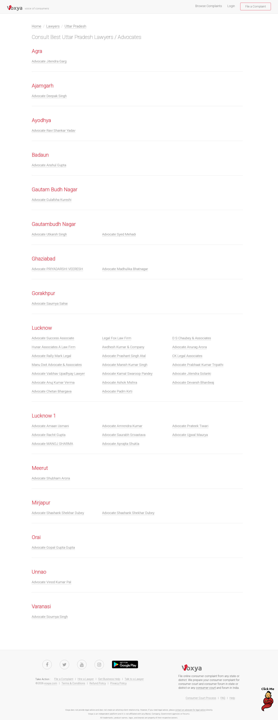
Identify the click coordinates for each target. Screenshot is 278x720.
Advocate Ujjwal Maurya (190, 435)
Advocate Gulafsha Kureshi (51, 200)
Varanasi (41, 606)
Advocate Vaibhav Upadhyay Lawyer (58, 374)
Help (232, 698)
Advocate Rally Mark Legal (51, 356)
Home (36, 26)
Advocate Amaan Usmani (50, 426)
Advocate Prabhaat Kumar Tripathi (197, 365)
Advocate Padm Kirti (117, 391)
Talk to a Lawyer (134, 679)
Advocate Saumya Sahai (50, 303)
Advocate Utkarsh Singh (49, 234)
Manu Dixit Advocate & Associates (57, 365)
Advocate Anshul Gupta (49, 165)
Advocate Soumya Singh (50, 617)
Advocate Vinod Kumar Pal (51, 582)
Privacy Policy (118, 683)
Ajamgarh (43, 86)
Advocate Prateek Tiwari (190, 426)
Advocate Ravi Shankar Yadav (53, 130)
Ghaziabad (43, 259)
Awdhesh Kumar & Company (123, 347)
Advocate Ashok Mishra (119, 382)
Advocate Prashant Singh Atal (124, 356)
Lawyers (53, 26)
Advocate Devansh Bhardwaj (193, 382)
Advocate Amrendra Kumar (122, 426)
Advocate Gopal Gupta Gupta (53, 547)
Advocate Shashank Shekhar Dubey (58, 513)
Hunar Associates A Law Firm (53, 347)
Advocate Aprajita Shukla (120, 444)
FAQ (223, 698)
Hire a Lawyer (86, 679)
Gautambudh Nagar (54, 224)
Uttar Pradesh (75, 26)
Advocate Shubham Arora (51, 478)
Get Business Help (109, 679)
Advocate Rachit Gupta (48, 435)
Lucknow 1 (44, 416)
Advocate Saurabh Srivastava (123, 435)
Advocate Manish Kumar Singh (124, 365)
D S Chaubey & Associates (191, 338)
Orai (36, 537)
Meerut (40, 468)
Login (231, 6)
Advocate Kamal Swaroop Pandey (127, 374)
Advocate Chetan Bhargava (51, 391)
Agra (37, 51)
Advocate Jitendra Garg (49, 61)
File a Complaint (255, 6)
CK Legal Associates (187, 356)
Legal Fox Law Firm (116, 338)
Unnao (39, 572)
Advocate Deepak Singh (49, 96)
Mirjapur (41, 503)
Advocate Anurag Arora (189, 347)
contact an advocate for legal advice (190, 710)
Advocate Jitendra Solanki (191, 374)
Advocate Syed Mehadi (119, 234)
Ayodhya (41, 120)
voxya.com (50, 683)
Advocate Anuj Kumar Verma (53, 382)
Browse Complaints (210, 6)
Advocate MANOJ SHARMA (52, 444)
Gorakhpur (43, 293)
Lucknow (42, 328)
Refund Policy (98, 683)
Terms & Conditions (73, 683)
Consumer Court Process (201, 698)
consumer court (206, 687)
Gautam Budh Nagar (54, 189)
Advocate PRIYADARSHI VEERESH (57, 269)
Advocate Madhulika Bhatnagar (125, 269)
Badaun (40, 155)
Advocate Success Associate (53, 338)
